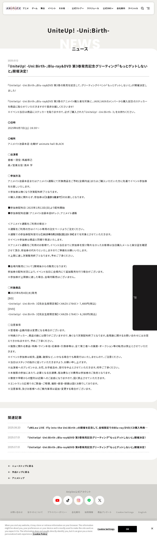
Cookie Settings (125, 512)
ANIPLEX (13, 8)
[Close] (152, 531)
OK (127, 531)
